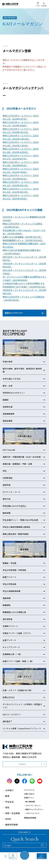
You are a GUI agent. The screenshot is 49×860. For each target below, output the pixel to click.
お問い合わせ (28, 794)
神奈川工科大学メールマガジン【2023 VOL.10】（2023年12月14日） (21, 137)
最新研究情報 (10, 824)
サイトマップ (28, 790)
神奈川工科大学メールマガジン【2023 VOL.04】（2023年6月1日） (21, 177)
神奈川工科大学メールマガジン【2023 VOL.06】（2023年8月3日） (21, 164)
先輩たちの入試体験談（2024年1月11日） (22, 236)
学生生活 (8, 801)
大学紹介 (8, 790)
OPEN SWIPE (24, 832)
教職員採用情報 (29, 818)
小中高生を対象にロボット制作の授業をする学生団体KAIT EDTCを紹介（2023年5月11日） (24, 285)
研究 (6, 807)
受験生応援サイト (42, 856)
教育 (6, 796)
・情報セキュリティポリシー (34, 809)
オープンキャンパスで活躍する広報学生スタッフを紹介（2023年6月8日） (24, 278)
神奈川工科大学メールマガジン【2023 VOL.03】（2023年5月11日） (21, 183)
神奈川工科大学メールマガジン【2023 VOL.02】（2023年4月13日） (21, 190)
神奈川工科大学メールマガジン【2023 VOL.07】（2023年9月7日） (21, 157)
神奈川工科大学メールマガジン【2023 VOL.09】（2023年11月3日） (21, 144)
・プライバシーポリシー (32, 805)
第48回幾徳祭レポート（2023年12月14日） (23, 240)
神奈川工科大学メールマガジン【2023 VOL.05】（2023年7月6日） (21, 170)
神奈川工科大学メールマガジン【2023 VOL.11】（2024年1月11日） (21, 130)
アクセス (38, 4)
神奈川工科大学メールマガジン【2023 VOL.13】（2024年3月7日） (21, 117)
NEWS (7, 818)
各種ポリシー (28, 797)
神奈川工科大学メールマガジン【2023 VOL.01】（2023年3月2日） (21, 197)
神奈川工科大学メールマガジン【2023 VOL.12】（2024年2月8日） (21, 124)
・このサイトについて (31, 813)
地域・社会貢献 (11, 813)
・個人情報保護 (29, 801)
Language (43, 4)
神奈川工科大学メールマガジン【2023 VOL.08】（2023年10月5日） (21, 150)
